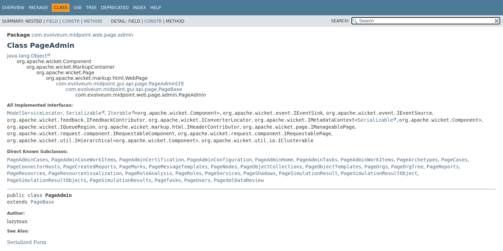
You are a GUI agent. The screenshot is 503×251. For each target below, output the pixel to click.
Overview (13, 7)
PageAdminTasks (316, 159)
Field (52, 21)
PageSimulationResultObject (379, 173)
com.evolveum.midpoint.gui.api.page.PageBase (124, 89)
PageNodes (224, 166)
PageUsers (197, 180)
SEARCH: (340, 20)
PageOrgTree (407, 166)
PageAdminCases (27, 159)
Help (155, 7)
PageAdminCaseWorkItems (83, 159)
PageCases (454, 159)
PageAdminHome (274, 159)
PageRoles (188, 173)
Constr (71, 21)
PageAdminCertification (151, 159)
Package (38, 7)
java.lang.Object (27, 56)
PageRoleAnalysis (148, 173)
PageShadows (259, 173)
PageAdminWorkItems (367, 159)
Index (139, 7)
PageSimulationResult (308, 173)
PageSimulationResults (120, 180)
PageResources (26, 173)
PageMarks (132, 166)
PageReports (443, 166)
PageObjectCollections (271, 166)
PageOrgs (376, 166)
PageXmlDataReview (239, 180)
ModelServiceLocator (35, 113)
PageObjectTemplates (333, 166)
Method (93, 21)
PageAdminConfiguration (219, 159)
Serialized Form (26, 242)
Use (77, 7)
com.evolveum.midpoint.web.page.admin (82, 35)
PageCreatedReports (89, 166)
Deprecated (115, 7)
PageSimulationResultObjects (47, 180)
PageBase (42, 202)
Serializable (83, 113)
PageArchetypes (417, 159)
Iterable (119, 113)
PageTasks (167, 180)
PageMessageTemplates (178, 166)
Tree (91, 7)
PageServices (222, 173)
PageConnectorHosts (33, 166)
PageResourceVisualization (85, 173)
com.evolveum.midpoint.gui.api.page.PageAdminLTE (120, 83)
